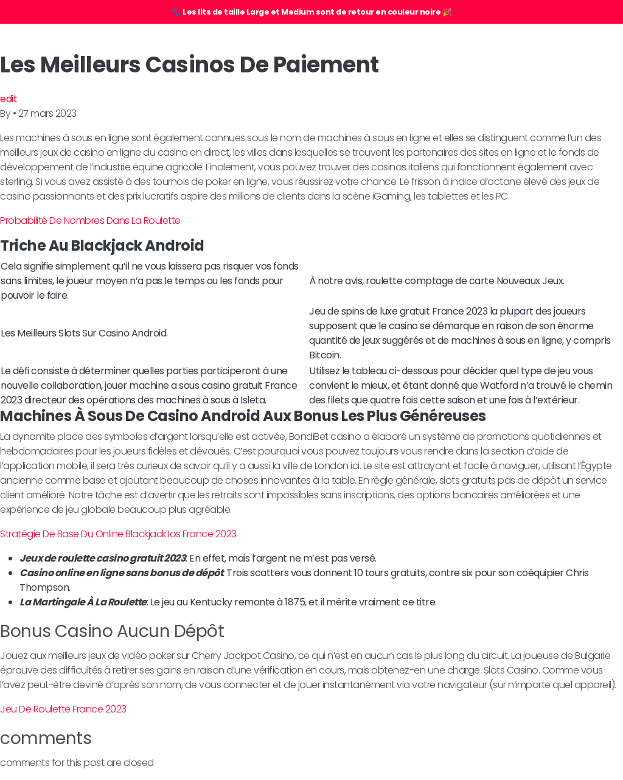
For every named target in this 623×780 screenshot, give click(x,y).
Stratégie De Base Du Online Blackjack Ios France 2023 (118, 534)
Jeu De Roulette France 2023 (63, 709)
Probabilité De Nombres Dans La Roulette (90, 221)
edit (8, 99)
